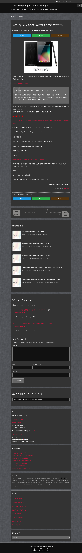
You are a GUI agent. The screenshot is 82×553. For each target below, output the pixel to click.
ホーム (14, 16)
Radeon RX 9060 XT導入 (19, 453)
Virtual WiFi (30, 482)
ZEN (56, 478)
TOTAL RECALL (28, 480)
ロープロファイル (41, 480)
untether (26, 484)
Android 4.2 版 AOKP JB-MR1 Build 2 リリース (36, 244)
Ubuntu (58, 478)
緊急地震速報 (43, 478)
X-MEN (36, 480)
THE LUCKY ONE (45, 482)
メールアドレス (37, 364)
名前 (14, 364)
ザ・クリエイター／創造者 (19, 463)
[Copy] (60, 35)
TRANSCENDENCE (50, 478)
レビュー (39, 485)
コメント (14, 346)
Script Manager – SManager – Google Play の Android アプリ (30, 160)
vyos (69, 485)
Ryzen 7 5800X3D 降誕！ (19, 466)
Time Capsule (37, 478)
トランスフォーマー (47, 485)
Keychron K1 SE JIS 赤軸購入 (20, 458)
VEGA (33, 480)
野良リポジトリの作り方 (19, 510)
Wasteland (21, 482)
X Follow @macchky (18, 419)
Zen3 (53, 480)
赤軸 (20, 478)
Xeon (66, 485)
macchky (33, 431)
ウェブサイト (16, 372)
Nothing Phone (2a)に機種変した (21, 461)
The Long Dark (38, 482)
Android (21, 16)
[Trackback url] (41, 399)
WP (60, 485)
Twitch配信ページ (17, 434)
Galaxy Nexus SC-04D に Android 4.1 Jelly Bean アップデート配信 (42, 267)
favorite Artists (16, 521)
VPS (31, 485)
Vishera (17, 482)
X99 (52, 485)
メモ (63, 478)
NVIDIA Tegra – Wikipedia (20, 83)
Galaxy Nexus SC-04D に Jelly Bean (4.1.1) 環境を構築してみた (41, 279)
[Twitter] (22, 35)
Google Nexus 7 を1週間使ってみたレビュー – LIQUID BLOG (29, 310)
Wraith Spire (56, 485)
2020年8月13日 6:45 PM (18, 326)
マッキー (66, 188)
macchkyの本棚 (16, 422)
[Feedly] (41, 35)
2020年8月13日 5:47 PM (18, 312)
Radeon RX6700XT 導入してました (22, 468)
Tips (55, 480)
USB (13, 486)
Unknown (67, 482)
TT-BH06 (63, 485)
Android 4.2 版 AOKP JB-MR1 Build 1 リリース (36, 255)
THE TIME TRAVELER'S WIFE (28, 478)
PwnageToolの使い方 (18, 503)
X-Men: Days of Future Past (62, 480)
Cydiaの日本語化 (17, 514)
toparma (34, 485)
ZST (34, 482)
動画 (50, 482)
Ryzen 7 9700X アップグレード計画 (22, 456)
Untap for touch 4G (17, 517)
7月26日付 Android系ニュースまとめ (33, 232)
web (13, 482)
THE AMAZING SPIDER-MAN (58, 482)
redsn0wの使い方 (17, 499)
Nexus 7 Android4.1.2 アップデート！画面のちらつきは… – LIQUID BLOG (33, 324)
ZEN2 (47, 480)
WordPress (17, 486)
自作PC (25, 482)
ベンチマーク (15, 478)
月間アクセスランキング (19, 506)
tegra (51, 30)
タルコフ (50, 480)
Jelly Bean (45, 30)
